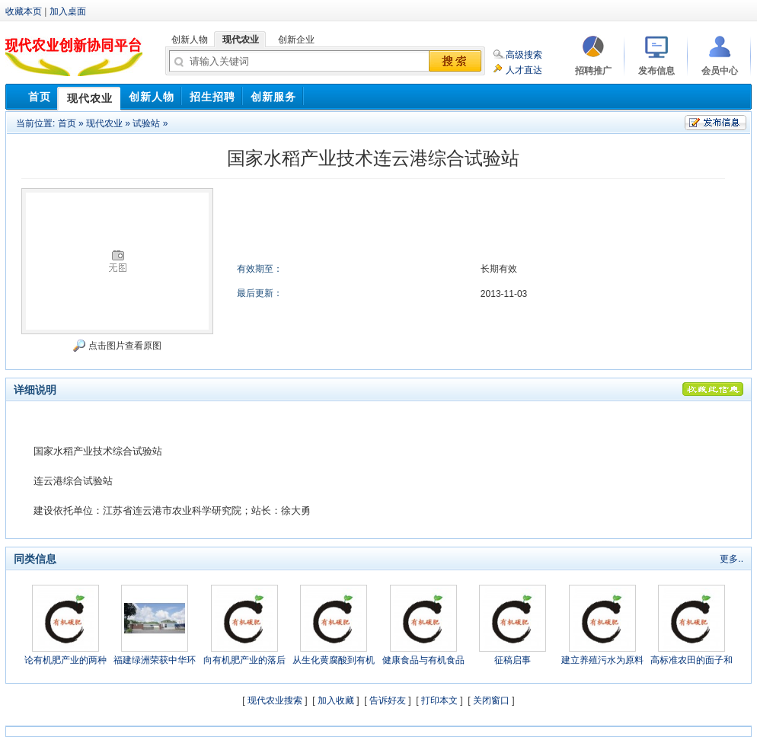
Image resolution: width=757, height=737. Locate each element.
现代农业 (104, 123)
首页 (67, 123)
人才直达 (524, 70)
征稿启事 (512, 660)
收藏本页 (23, 11)
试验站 (146, 123)
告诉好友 (387, 700)
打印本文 (439, 700)
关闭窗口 (491, 700)
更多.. (731, 559)
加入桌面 (68, 11)
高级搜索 (524, 54)
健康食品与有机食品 (423, 660)
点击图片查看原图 (117, 346)
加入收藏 (336, 700)
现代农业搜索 (275, 700)
